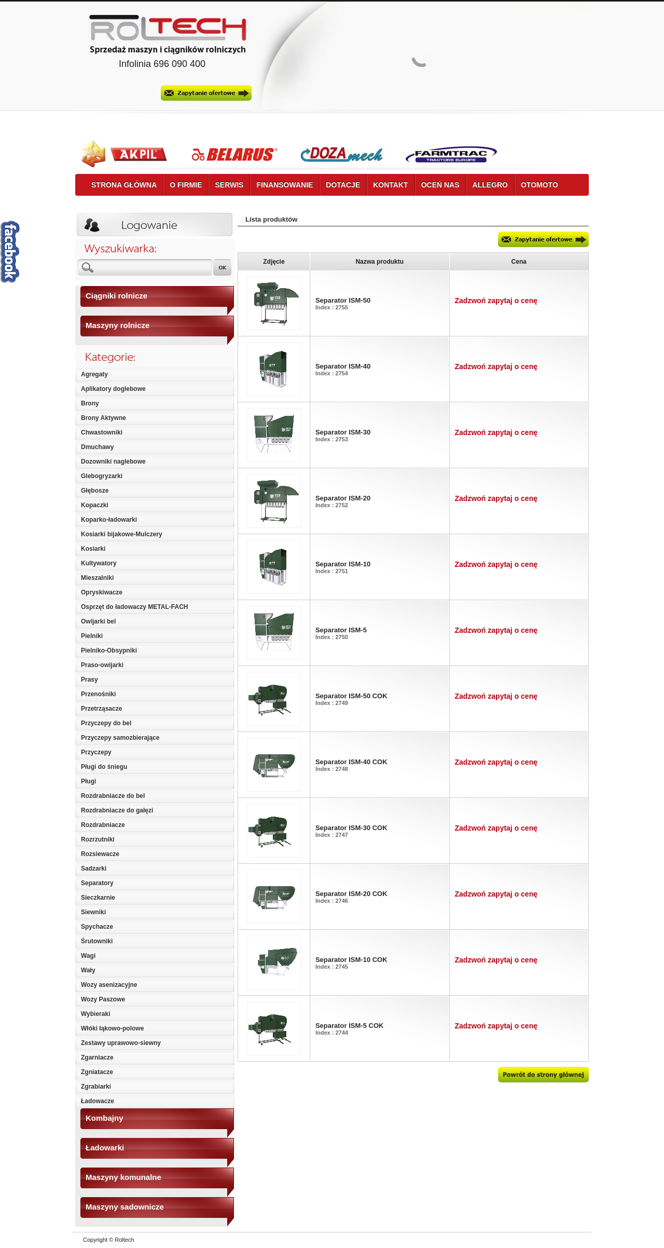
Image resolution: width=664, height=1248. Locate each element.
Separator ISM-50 (342, 300)
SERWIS (229, 185)
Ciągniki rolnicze (116, 295)
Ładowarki (105, 1147)
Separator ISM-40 (342, 366)
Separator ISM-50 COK (351, 696)
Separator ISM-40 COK (351, 762)
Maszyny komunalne (123, 1177)
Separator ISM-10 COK (351, 960)
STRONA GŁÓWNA (124, 185)
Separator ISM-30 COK (351, 828)
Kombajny (104, 1118)
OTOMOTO (539, 185)
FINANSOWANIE (284, 185)
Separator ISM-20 (342, 498)
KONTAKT (390, 185)
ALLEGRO (490, 185)
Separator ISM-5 (341, 630)
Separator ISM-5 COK (349, 1025)
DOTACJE (343, 185)
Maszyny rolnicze (117, 325)
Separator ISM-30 (342, 432)
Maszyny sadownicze (125, 1206)
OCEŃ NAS (440, 185)
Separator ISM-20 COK (351, 894)
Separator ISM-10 (342, 564)
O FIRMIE (186, 185)
